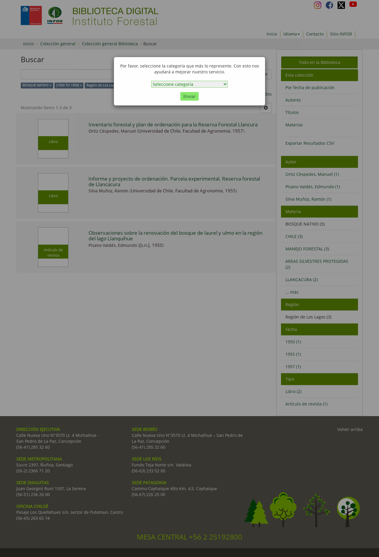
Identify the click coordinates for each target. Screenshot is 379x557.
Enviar (189, 96)
